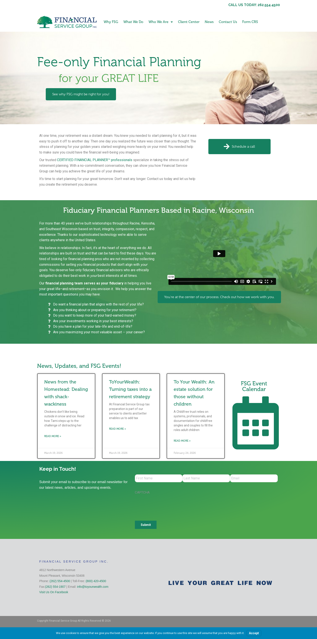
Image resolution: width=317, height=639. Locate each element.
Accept (254, 633)
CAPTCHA (142, 493)
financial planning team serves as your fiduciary (84, 283)
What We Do (133, 22)
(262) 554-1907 (55, 587)
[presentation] (168, 506)
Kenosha (147, 223)
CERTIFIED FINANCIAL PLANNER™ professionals (94, 160)
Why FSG (111, 22)
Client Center (188, 22)
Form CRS (250, 22)
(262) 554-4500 (60, 582)
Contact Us (228, 22)
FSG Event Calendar (254, 386)
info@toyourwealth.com (92, 587)
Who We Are (161, 22)
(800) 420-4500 (96, 582)
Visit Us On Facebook (53, 593)
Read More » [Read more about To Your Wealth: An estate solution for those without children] (182, 440)
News (209, 22)
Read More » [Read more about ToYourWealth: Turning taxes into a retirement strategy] (117, 428)
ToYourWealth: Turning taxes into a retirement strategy (130, 389)
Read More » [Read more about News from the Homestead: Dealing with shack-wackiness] (52, 436)
